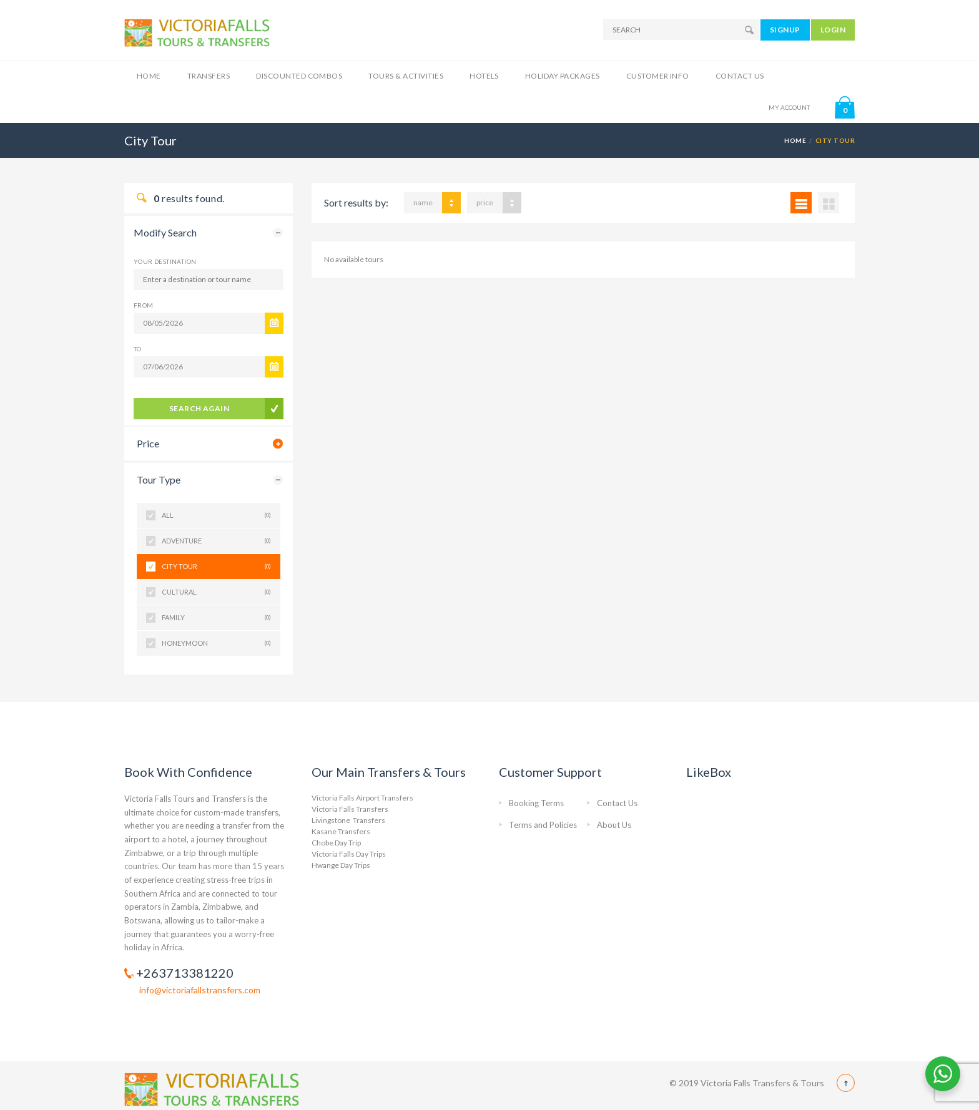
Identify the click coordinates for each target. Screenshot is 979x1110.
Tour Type (158, 479)
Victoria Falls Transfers (350, 809)
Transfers (208, 75)
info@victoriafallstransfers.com (199, 990)
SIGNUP (785, 29)
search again (199, 408)
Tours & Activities (405, 75)
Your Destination (165, 261)
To (138, 349)
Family (216, 617)
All (216, 515)
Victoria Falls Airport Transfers (362, 797)
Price (148, 443)
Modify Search (165, 232)
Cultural (216, 592)
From (144, 305)
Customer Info (657, 75)
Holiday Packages (562, 75)
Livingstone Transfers (348, 820)
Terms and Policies (543, 825)
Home (149, 75)
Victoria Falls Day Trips (349, 854)
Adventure (216, 540)
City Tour (216, 566)
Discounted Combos (299, 75)
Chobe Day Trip (336, 842)
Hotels (484, 75)
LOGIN (832, 29)
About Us (614, 825)
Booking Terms (536, 803)
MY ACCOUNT (789, 107)
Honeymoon (216, 643)
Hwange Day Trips (341, 865)
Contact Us (740, 75)
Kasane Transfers (341, 831)
